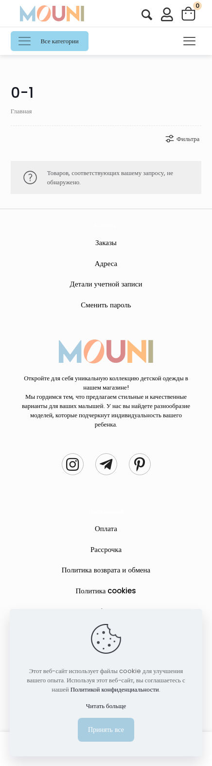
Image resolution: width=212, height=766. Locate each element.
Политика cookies (106, 591)
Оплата (106, 528)
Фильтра (181, 138)
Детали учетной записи (106, 284)
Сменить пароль (106, 305)
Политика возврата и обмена (106, 570)
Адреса (106, 263)
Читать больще (106, 706)
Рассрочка (106, 549)
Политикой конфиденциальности (115, 689)
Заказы (106, 242)
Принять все (106, 729)
